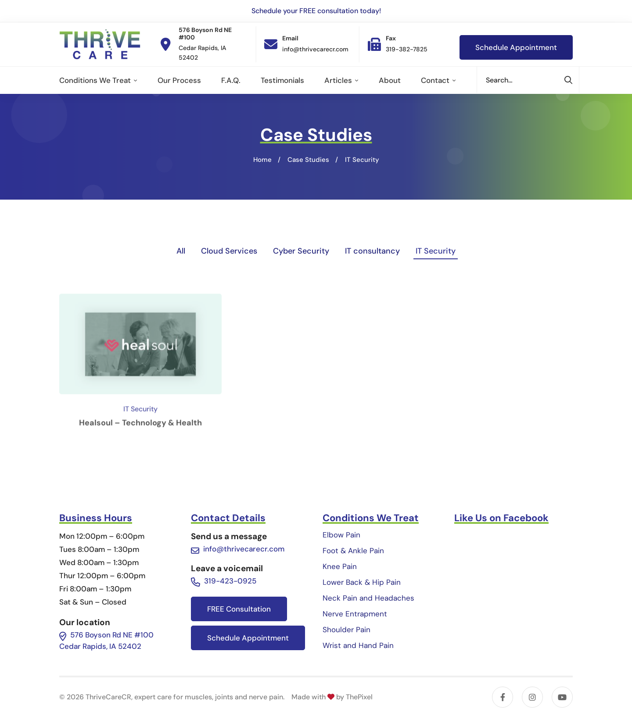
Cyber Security (301, 251)
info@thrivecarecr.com (243, 549)
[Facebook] (502, 697)
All (180, 251)
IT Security (436, 251)
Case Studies (308, 159)
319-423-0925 (230, 581)
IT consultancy (372, 251)
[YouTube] (562, 697)
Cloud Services (229, 251)
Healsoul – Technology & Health (140, 456)
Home (262, 159)
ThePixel (359, 697)
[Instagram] (532, 697)
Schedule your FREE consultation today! (316, 10)
